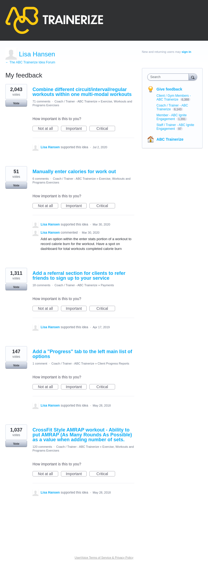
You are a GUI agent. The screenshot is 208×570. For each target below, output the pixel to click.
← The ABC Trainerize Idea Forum (30, 62)
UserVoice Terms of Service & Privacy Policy (104, 557)
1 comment (39, 363)
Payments (107, 285)
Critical (105, 128)
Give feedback (169, 89)
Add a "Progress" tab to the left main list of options (82, 354)
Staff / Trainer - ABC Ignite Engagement (175, 127)
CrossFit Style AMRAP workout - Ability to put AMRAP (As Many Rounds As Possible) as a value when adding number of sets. (82, 434)
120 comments (42, 446)
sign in (186, 51)
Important (76, 128)
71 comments (41, 101)
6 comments (40, 178)
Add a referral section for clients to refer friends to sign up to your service (78, 275)
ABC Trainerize (170, 139)
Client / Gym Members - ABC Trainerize (174, 97)
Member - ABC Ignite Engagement (172, 117)
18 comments (41, 285)
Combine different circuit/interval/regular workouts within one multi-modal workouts (82, 92)
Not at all (48, 128)
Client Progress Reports (113, 363)
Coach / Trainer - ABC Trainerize (75, 101)
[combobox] (169, 77)
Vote (16, 103)
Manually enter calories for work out (74, 171)
